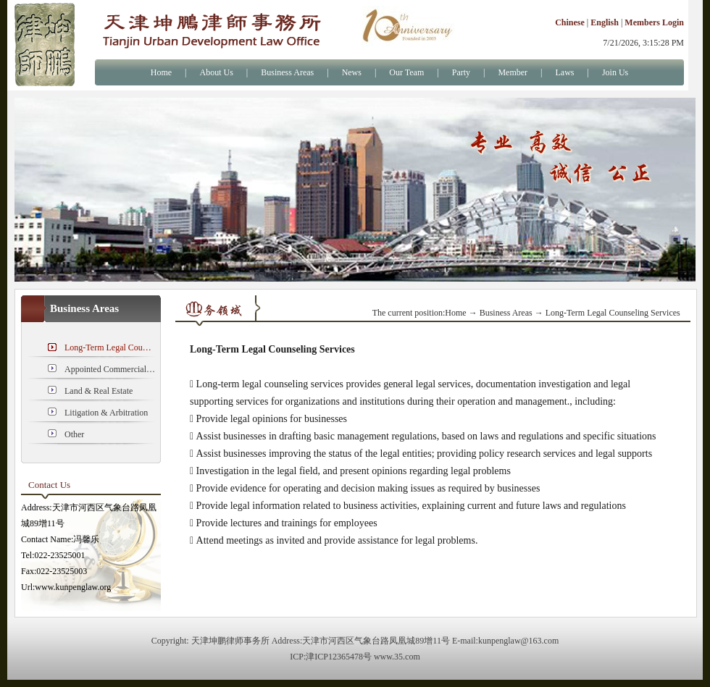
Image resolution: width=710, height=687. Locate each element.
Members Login (654, 22)
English (604, 22)
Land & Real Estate (98, 391)
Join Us (615, 72)
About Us (216, 72)
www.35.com (397, 657)
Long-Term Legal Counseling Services (109, 347)
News (352, 72)
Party (461, 72)
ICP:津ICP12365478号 (331, 657)
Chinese (570, 22)
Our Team (406, 72)
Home (161, 72)
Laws (565, 72)
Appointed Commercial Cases (109, 369)
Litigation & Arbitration (106, 413)
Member (512, 72)
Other (74, 434)
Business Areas (287, 72)
